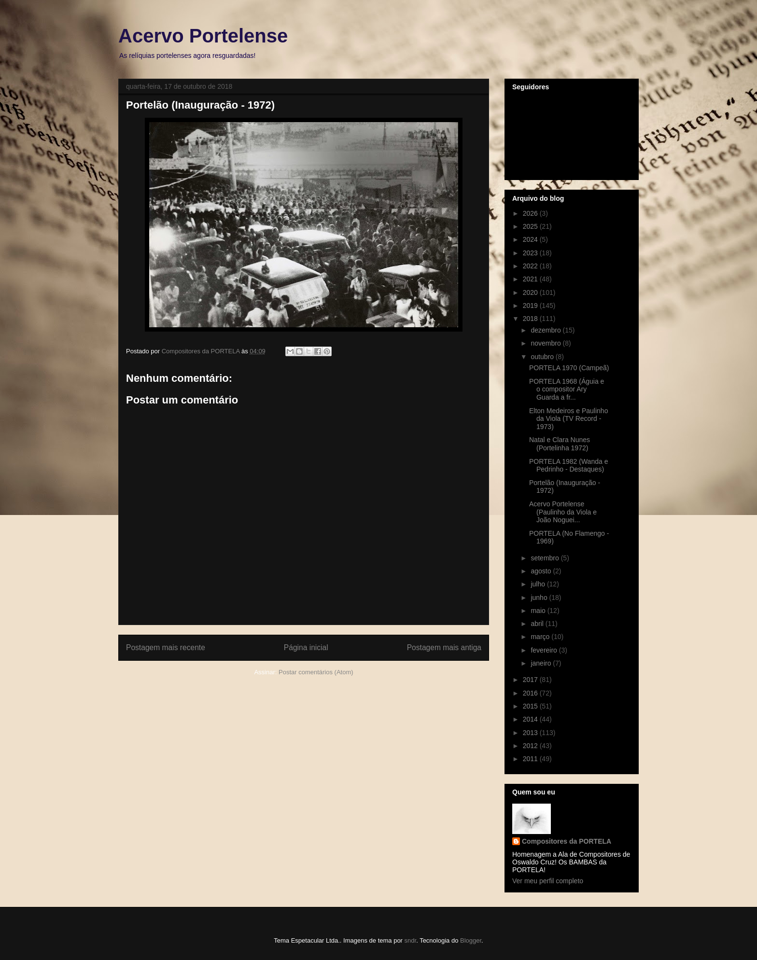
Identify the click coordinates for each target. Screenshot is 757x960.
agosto (542, 571)
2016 (531, 693)
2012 (531, 746)
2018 (531, 318)
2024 (531, 239)
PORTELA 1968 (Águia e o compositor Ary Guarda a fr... (566, 389)
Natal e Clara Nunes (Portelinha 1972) (559, 444)
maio (539, 610)
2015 (531, 706)
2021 (531, 279)
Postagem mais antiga (444, 647)
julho (539, 584)
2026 (531, 213)
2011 (531, 759)
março (541, 636)
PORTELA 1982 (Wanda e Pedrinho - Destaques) (568, 465)
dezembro (546, 330)
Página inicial (306, 647)
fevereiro (545, 650)
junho (540, 597)
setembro (546, 558)
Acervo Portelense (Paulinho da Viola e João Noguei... (563, 512)
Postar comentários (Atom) (316, 672)
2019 (531, 305)
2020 (531, 292)
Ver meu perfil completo (547, 881)
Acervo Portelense (203, 35)
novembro (546, 343)
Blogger (470, 940)
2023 (531, 253)
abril (538, 623)
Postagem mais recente (165, 647)
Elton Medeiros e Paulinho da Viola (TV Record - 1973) (568, 419)
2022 (531, 266)
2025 (531, 226)
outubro (543, 357)
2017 (531, 679)
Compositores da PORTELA (566, 841)
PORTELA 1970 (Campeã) (569, 368)
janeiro (542, 663)
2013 (531, 733)
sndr (411, 940)
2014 (531, 719)
